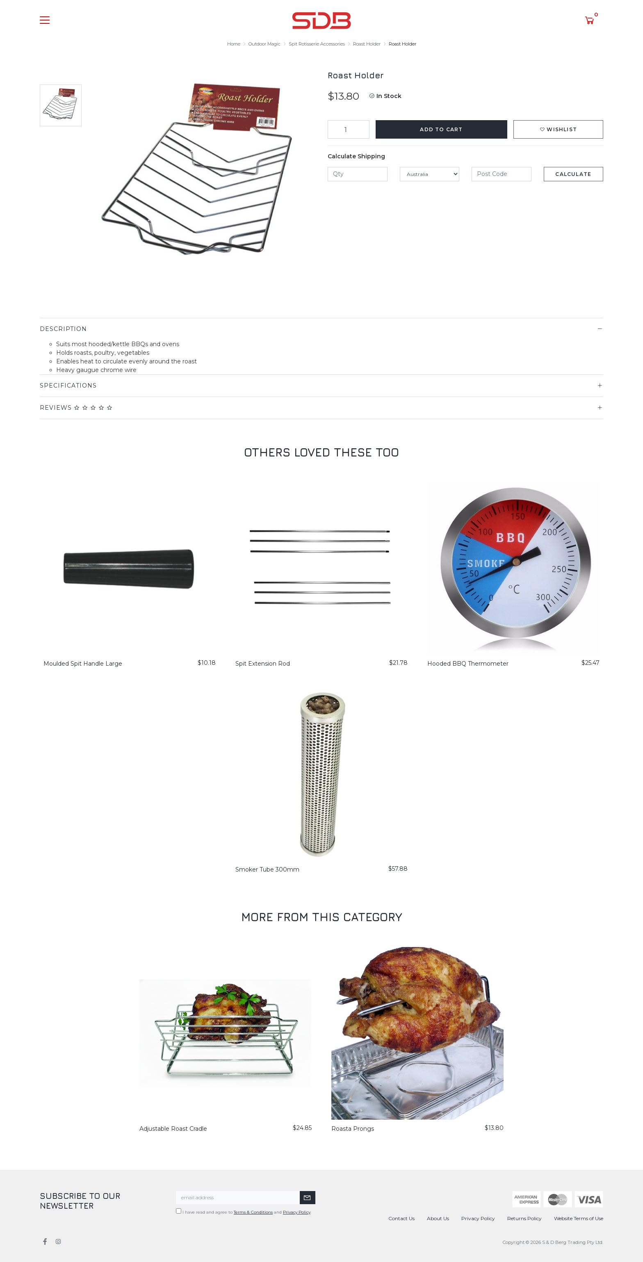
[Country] (430, 174)
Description (63, 329)
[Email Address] (238, 1197)
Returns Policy (524, 1218)
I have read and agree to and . (243, 1211)
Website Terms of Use (578, 1218)
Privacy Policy (296, 1212)
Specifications (68, 385)
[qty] (358, 174)
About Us (438, 1218)
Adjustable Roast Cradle (173, 1128)
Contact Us (401, 1218)
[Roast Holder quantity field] (348, 129)
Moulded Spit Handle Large (82, 663)
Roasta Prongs (352, 1128)
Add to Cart (441, 129)
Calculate (573, 174)
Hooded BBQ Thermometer (467, 663)
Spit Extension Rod (262, 663)
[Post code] (501, 174)
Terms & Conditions (253, 1212)
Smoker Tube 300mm (267, 869)
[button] (558, 129)
